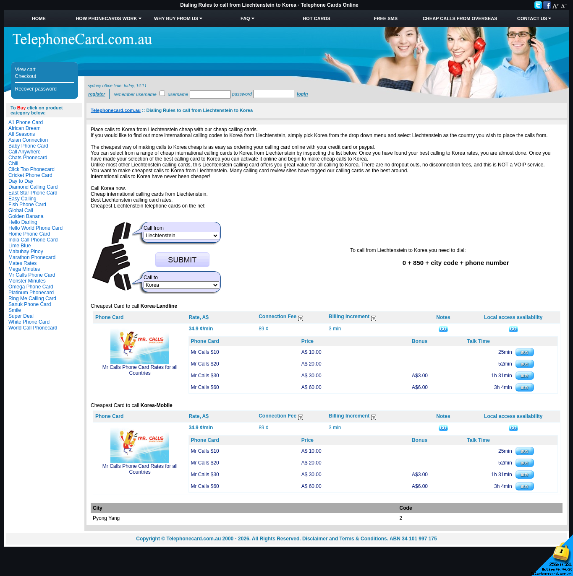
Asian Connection (28, 140)
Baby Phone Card (28, 146)
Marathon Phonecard (31, 257)
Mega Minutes (24, 269)
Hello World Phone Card (35, 228)
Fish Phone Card (27, 205)
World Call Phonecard (33, 328)
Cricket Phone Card (30, 175)
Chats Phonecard (27, 158)
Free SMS (386, 18)
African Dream (24, 128)
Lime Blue (19, 246)
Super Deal (21, 316)
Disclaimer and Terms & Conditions (344, 539)
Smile (14, 310)
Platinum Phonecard (31, 293)
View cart (25, 70)
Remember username (135, 94)
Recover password (36, 89)
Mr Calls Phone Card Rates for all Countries (140, 370)
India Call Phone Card (33, 240)
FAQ (245, 18)
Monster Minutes (27, 281)
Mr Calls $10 (205, 352)
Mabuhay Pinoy (25, 251)
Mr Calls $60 (205, 387)
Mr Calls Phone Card (31, 275)
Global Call (20, 210)
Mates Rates (22, 263)
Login (302, 93)
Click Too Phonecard (31, 169)
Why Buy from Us (176, 18)
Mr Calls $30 (205, 376)
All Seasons (21, 134)
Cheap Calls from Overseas (460, 18)
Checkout (26, 76)
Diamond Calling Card (33, 187)
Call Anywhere (24, 152)
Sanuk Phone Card (29, 304)
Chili (13, 163)
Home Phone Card (29, 234)
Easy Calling (22, 199)
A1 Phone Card (25, 122)
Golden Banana (25, 216)
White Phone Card (29, 322)
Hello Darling (22, 222)
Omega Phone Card (30, 287)
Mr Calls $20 (205, 364)
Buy (21, 107)
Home (39, 18)
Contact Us (532, 18)
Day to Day (20, 181)
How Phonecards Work (106, 18)
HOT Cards (316, 18)
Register (96, 93)
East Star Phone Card (33, 193)
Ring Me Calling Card (32, 298)
